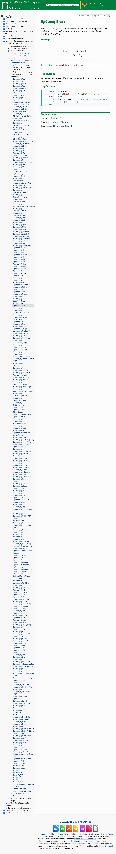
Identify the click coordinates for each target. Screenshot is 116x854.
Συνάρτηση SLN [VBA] (21, 661)
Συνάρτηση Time (19, 722)
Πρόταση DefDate (20, 255)
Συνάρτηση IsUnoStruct (22, 476)
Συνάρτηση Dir (18, 282)
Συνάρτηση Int (18, 449)
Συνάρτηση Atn (19, 90)
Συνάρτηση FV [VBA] (21, 377)
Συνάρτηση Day (19, 243)
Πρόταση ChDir (19, 153)
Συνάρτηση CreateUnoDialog (19, 191)
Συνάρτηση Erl (18, 308)
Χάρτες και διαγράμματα (15, 38)
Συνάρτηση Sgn (19, 655)
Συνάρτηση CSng (19, 218)
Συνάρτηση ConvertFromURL (19, 179)
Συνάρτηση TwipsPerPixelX (23, 729)
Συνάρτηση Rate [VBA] (22, 604)
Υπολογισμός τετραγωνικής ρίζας (23, 674)
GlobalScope (18, 93)
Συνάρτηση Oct (19, 548)
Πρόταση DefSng (19, 268)
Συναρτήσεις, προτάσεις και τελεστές (21, 68)
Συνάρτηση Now (19, 539)
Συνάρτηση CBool (20, 107)
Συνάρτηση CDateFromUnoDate (21, 133)
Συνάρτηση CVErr (20, 227)
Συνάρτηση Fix (18, 345)
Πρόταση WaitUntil (20, 749)
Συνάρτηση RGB (19, 622)
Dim (53, 117)
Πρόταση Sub (18, 698)
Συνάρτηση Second (20, 641)
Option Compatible (20, 174)
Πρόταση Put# (18, 597)
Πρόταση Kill (18, 481)
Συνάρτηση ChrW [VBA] (22, 162)
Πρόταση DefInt (19, 261)
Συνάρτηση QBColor (21, 601)
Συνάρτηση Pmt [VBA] (21, 585)
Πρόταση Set (18, 652)
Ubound (68, 125)
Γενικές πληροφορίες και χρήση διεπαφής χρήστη (18, 47)
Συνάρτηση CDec (19, 151)
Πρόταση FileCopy (20, 329)
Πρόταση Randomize (21, 606)
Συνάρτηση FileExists (21, 333)
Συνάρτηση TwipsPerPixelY (23, 731)
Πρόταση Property (20, 592)
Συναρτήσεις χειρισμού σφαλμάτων (22, 318)
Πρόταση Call (18, 100)
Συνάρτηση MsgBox (20, 530)
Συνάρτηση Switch (20, 701)
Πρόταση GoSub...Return (22, 414)
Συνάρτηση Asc (19, 86)
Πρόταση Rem (18, 613)
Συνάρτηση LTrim (19, 490)
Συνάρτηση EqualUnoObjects (19, 299)
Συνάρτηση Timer (19, 724)
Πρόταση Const (19, 176)
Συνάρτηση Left (19, 493)
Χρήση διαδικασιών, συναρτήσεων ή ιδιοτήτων (21, 56)
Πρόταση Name (19, 532)
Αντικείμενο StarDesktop (22, 678)
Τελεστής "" (17, 779)
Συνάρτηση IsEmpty (20, 463)
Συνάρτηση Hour (19, 428)
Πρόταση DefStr (19, 271)
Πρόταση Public (19, 594)
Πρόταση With (18, 761)
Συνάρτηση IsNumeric (21, 472)
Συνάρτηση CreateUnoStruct (19, 209)
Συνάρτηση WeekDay (21, 752)
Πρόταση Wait (18, 747)
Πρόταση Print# (19, 590)
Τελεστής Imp (18, 435)
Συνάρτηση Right (19, 627)
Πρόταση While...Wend (22, 759)
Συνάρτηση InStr (19, 437)
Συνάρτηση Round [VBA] (22, 634)
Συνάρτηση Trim (19, 726)
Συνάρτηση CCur (19, 111)
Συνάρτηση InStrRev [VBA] (23, 440)
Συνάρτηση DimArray (21, 278)
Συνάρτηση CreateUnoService (20, 200)
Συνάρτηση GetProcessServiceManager (23, 390)
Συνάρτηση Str (18, 689)
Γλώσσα (33, 7)
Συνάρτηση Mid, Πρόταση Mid (23, 510)
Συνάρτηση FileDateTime (22, 331)
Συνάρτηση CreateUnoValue (19, 214)
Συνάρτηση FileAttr (20, 326)
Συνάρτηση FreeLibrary (22, 372)
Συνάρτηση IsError (20, 465)
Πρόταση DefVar (19, 273)
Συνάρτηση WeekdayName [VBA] (23, 755)
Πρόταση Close (19, 169)
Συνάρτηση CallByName (22, 102)
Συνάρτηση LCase (20, 486)
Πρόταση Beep (18, 95)
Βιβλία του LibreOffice (76, 822)
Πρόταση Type (18, 733)
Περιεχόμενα (8, 16)
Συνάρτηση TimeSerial (21, 717)
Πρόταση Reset (19, 618)
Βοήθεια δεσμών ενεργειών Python (17, 804)
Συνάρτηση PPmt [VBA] (22, 587)
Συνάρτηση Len (19, 495)
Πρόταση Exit (18, 322)
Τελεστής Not (18, 537)
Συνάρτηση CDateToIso (22, 144)
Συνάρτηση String (20, 696)
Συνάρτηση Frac (19, 368)
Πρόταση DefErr (19, 259)
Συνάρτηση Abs (19, 79)
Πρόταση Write (19, 763)
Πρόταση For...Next (20, 347)
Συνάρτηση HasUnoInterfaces (20, 422)
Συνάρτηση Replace (20, 615)
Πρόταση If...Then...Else (22, 433)
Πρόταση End (18, 289)
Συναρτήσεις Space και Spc (23, 664)
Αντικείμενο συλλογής (21, 171)
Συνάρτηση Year (19, 768)
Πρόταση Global (19, 409)
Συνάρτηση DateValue (21, 241)
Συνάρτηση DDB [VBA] (22, 245)
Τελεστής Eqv (18, 303)
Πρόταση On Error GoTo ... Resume (23, 551)
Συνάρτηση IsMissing (21, 467)
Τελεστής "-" (18, 770)
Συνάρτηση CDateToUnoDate (20, 138)
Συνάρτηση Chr (19, 160)
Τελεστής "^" (18, 782)
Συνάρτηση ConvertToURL (23, 183)
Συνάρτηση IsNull (20, 470)
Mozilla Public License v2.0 (85, 838)
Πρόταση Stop (18, 682)
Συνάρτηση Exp (19, 324)
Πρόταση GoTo (19, 416)
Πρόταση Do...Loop (20, 285)
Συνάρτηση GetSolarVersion (19, 399)
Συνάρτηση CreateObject (22, 187)
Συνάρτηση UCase (20, 742)
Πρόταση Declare (19, 248)
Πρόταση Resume (20, 620)
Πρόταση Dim (18, 280)
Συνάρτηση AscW (20, 88)
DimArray (65, 121)
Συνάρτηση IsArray (20, 458)
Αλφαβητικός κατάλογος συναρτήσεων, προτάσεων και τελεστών (22, 74)
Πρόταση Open (19, 560)
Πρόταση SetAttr (19, 650)
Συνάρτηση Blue (19, 97)
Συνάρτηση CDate (20, 146)
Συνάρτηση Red (19, 611)
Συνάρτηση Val (18, 745)
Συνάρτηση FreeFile (20, 370)
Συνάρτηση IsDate (20, 460)
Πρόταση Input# (19, 446)
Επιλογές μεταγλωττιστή (20, 53)
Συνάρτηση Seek (19, 643)
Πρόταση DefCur (19, 252)
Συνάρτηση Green (20, 419)
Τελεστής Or (17, 581)
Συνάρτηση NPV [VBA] (22, 544)
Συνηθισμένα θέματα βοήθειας (17, 813)
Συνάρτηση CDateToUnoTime (20, 128)
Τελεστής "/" (17, 777)
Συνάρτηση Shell (19, 657)
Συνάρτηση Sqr (19, 671)
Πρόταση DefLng (19, 264)
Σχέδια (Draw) (11, 29)
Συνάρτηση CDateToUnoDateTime (21, 119)
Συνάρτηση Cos (19, 185)
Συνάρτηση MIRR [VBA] (22, 516)
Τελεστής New (18, 534)
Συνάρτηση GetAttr (20, 379)
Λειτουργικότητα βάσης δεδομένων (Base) (18, 32)
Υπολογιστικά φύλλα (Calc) (16, 24)
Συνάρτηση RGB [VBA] (22, 624)
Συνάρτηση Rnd (19, 631)
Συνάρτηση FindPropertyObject (20, 341)
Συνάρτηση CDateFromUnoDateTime (22, 115)
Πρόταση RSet (18, 636)
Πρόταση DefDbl (19, 257)
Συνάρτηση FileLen (20, 335)
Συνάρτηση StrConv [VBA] (23, 687)
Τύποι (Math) (11, 36)
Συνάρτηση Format (20, 352)
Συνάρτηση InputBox (21, 444)
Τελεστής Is (17, 456)
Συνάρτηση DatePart (21, 236)
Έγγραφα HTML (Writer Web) (17, 21)
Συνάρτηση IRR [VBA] (21, 453)
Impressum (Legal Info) (46, 834)
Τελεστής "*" (18, 772)
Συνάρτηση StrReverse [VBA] (22, 693)
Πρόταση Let (18, 497)
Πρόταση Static (19, 680)
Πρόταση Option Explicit (22, 569)
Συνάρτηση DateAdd (21, 231)
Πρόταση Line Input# (21, 500)
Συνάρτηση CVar (19, 224)
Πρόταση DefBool (20, 250)
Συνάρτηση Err (18, 310)
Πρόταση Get (18, 407)
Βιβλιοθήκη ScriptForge (22, 798)
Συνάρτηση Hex (19, 426)
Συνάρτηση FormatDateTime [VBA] (22, 355)
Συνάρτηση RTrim (20, 638)
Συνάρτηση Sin (18, 659)
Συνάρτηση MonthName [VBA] (22, 526)
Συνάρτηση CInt (19, 164)
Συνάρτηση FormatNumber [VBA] (23, 360)
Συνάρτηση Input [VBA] (22, 442)
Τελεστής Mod (18, 520)
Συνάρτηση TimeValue (21, 719)
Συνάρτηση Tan (19, 705)
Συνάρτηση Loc (19, 502)
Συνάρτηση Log (19, 507)
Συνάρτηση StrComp (21, 685)
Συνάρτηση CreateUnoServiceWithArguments (23, 205)
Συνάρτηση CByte (20, 109)
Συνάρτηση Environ (20, 294)
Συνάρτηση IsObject (21, 474)
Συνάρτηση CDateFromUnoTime (21, 124)
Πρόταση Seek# (19, 645)
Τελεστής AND (18, 81)
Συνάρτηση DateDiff (21, 234)
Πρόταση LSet (18, 488)
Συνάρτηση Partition (21, 583)
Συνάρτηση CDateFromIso (23, 141)
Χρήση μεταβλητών (20, 789)
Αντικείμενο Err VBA (21, 312)
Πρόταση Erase (19, 305)
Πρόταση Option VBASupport (19, 572)
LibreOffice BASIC (15, 43)
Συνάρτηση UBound (20, 740)
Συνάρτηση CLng (19, 167)
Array (55, 121)
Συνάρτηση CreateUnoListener (20, 195)
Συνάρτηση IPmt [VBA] (22, 451)
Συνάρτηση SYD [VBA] (22, 703)
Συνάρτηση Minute (20, 513)
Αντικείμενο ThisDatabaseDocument (22, 713)
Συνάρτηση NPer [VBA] (22, 541)
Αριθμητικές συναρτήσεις (23, 546)
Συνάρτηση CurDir (20, 222)
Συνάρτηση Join (19, 479)
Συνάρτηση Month (20, 523)
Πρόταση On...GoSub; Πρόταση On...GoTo (21, 556)
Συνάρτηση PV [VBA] (21, 599)
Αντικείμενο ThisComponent (19, 709)
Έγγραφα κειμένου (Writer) (16, 19)
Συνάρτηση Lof (19, 504)
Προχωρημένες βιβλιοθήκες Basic (17, 794)
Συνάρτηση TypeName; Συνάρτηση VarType (22, 736)
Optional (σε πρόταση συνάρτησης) (21, 577)
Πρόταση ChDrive (20, 155)
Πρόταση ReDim (19, 608)
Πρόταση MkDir (19, 518)
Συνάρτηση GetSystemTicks (19, 404)
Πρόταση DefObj (19, 266)
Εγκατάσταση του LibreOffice (17, 810)
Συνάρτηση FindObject (21, 338)
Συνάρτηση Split (19, 668)
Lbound (56, 125)
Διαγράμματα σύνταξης (20, 65)
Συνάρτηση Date (19, 229)
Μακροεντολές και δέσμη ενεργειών (19, 41)
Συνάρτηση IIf (18, 430)
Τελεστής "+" (18, 775)
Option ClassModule (21, 564)
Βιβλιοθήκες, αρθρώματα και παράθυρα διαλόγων (22, 61)
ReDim (60, 117)
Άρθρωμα (13, 7)
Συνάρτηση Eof (19, 296)
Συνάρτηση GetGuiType (22, 386)
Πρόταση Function (20, 375)
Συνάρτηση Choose (20, 157)
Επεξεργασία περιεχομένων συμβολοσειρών (23, 785)
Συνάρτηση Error (19, 315)
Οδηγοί (13, 801)
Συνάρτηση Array (19, 83)
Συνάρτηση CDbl (19, 148)
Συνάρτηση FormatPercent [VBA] (23, 364)
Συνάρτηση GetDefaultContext (20, 383)
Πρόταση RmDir (19, 629)
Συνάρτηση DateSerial (21, 238)
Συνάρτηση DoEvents (21, 287)
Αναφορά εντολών (17, 51)
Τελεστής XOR (18, 765)
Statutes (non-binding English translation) (87, 834)
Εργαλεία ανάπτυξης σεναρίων (20, 808)
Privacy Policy (63, 834)
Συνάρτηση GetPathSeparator (20, 394)
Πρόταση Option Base (21, 562)
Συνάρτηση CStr (19, 220)
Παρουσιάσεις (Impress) (15, 26)
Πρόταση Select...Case (21, 104)
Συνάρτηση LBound (20, 483)
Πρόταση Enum (19, 292)
